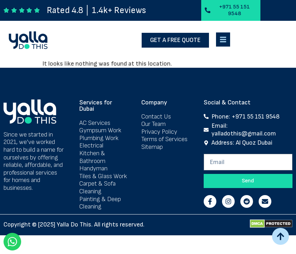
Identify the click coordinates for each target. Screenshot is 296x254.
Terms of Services (164, 140)
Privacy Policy (159, 133)
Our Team (153, 125)
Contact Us (156, 117)
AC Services (94, 124)
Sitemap (152, 148)
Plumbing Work (98, 139)
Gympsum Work (100, 131)
